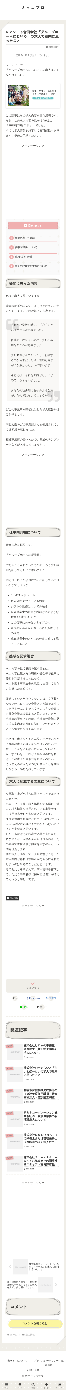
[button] (42, 1007)
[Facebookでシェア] (33, 998)
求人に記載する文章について (31, 266)
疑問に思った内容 (25, 238)
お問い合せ (33, 1370)
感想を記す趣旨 (23, 257)
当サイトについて (17, 1360)
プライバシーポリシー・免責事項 (49, 1362)
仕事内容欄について (26, 247)
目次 (30, 225)
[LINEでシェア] (24, 1007)
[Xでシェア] (15, 998)
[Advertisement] (33, 181)
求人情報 (12, 898)
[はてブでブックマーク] (51, 998)
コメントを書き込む (35, 1323)
